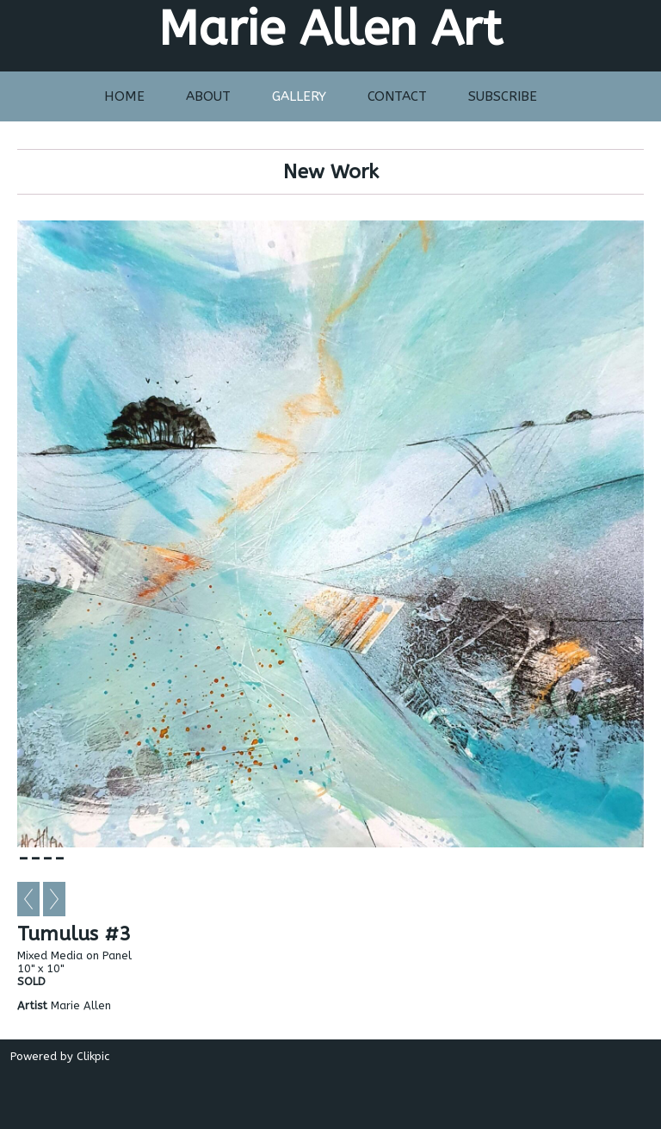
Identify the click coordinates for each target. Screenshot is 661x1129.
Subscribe (502, 96)
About (208, 96)
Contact (397, 96)
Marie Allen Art (330, 29)
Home (124, 96)
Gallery (299, 96)
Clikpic (93, 1056)
